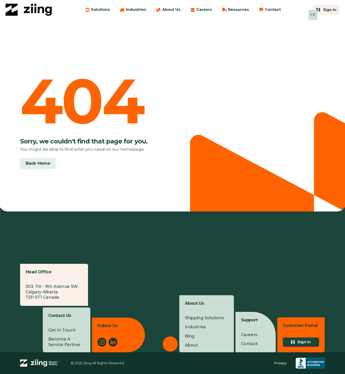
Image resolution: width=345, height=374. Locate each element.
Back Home (38, 163)
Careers (204, 9)
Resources (238, 9)
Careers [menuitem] (249, 334)
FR (313, 15)
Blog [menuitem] (190, 336)
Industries (136, 9)
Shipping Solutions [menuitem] (204, 317)
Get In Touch (62, 330)
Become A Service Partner (64, 342)
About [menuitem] (191, 345)
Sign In (304, 342)
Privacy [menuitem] (280, 363)
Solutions (100, 9)
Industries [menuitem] (195, 326)
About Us (171, 9)
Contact (273, 9)
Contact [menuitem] (249, 343)
